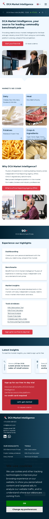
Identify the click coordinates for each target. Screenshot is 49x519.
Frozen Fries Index (14, 316)
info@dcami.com (10, 425)
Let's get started (24, 402)
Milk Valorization (30, 449)
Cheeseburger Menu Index (17, 319)
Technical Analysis (14, 313)
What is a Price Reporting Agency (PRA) (21, 188)
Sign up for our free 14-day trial (17, 332)
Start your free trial (12, 44)
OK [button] (24, 503)
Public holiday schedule (12, 453)
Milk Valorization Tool (16, 307)
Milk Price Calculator (15, 310)
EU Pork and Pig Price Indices (19, 322)
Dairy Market (8, 457)
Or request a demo (24, 407)
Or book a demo (31, 44)
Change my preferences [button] (24, 509)
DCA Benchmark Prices (12, 449)
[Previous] (3, 12)
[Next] (46, 12)
